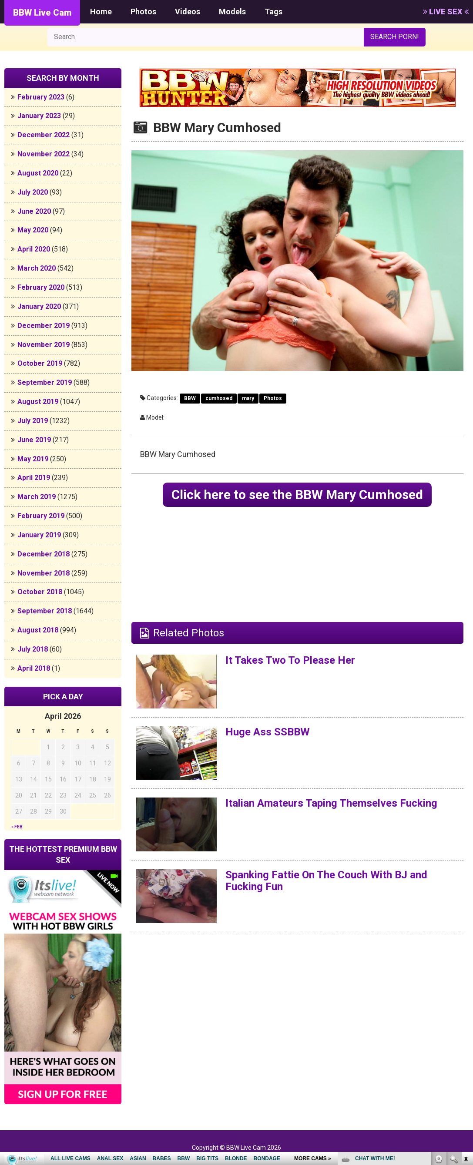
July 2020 (32, 192)
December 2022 (43, 135)
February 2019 (40, 516)
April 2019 (33, 477)
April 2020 (33, 249)
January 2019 (39, 535)
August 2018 (37, 630)
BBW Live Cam (42, 12)
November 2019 (43, 345)
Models (232, 11)
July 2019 (32, 421)
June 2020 (34, 211)
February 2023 (40, 97)
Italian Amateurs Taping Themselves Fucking (331, 803)
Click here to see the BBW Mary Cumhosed (297, 494)
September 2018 (44, 611)
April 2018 (33, 668)
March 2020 (36, 268)
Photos (143, 11)
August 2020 (37, 173)
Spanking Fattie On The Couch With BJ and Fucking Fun (326, 880)
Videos (187, 11)
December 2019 (43, 325)
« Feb (17, 826)
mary (248, 398)
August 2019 (37, 401)
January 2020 (39, 306)
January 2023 (39, 116)
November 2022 (43, 154)
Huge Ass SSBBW (267, 732)
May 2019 (32, 459)
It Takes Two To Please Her (290, 660)
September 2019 (44, 382)
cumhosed (218, 398)
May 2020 (32, 230)
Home (101, 11)
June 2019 (34, 440)
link (465, 1029)
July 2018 (32, 649)
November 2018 (43, 573)
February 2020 (40, 287)
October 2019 (39, 363)
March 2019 (36, 497)
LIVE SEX (446, 11)
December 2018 (43, 554)
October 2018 (39, 592)
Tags (273, 11)
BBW (190, 398)
